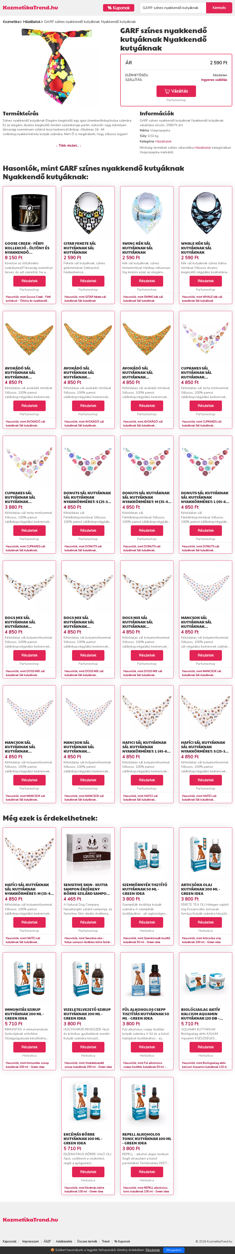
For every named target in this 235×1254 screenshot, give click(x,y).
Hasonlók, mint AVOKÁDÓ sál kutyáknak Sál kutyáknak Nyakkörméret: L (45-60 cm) (143, 425)
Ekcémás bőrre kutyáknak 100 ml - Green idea (83, 1139)
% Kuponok (122, 1242)
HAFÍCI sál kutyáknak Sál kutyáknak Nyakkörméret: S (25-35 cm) (204, 749)
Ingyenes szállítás (214, 80)
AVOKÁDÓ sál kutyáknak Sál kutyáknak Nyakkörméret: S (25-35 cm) (28, 376)
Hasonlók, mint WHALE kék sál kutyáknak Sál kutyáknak (202, 299)
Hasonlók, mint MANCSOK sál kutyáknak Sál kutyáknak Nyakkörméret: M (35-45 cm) (25, 800)
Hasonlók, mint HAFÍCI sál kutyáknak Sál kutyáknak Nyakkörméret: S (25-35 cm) (199, 800)
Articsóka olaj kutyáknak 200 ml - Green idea (200, 889)
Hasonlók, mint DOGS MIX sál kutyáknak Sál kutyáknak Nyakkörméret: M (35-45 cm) (84, 675)
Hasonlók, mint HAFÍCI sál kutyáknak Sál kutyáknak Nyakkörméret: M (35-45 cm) (24, 942)
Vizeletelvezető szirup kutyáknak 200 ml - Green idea (87, 1014)
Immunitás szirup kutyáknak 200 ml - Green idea (24, 1014)
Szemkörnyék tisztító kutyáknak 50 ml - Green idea (144, 889)
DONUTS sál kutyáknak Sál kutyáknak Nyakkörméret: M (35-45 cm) (146, 499)
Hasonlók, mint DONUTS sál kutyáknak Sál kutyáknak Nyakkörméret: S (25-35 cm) (83, 550)
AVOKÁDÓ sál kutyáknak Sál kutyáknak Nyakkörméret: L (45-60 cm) (146, 376)
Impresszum (30, 1242)
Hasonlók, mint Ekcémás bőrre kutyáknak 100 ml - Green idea (84, 1190)
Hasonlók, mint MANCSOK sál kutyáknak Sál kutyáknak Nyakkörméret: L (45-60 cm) (84, 800)
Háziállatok (163, 141)
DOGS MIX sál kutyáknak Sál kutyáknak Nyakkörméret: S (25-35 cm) (28, 626)
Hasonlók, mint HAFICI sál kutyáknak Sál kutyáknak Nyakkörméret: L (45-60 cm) (140, 800)
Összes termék (87, 1242)
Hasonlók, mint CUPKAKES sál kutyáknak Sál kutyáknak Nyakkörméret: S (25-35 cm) (201, 425)
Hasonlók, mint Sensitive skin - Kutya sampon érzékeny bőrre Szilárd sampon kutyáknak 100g (88, 942)
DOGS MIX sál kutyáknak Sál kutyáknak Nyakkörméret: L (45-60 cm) (146, 626)
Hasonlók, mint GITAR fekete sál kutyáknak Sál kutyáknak (85, 299)
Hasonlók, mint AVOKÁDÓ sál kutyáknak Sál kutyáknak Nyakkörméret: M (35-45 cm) (84, 425)
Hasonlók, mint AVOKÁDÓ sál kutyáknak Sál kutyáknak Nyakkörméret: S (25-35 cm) (25, 425)
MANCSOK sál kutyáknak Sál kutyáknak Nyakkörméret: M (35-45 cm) (29, 751)
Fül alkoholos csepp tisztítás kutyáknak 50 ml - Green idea (145, 1014)
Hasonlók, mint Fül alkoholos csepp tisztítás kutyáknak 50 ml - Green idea (144, 1067)
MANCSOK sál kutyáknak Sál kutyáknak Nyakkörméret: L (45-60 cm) (87, 751)
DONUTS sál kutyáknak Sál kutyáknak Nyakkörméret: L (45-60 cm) (204, 499)
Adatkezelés (64, 1242)
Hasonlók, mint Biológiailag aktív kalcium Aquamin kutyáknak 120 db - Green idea (205, 1067)
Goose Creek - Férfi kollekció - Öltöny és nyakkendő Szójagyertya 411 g (27, 250)
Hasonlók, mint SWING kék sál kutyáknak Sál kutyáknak (143, 299)
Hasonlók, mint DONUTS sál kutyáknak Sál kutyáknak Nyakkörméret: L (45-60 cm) (200, 550)
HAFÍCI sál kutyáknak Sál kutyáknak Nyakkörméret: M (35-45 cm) (29, 891)
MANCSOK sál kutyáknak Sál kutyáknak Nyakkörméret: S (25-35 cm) (204, 626)
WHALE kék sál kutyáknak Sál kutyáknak (196, 248)
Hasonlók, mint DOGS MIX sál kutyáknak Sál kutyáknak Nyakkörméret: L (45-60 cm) (142, 675)
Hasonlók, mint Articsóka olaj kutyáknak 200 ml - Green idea (201, 940)
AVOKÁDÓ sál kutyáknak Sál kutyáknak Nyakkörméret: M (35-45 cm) (87, 376)
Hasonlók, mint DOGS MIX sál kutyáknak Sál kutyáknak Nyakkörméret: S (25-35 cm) (25, 675)
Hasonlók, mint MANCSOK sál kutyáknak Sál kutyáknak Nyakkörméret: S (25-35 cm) (201, 675)
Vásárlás (176, 91)
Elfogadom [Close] (173, 1250)
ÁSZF (47, 1242)
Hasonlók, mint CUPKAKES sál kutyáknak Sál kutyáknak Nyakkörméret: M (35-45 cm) (25, 550)
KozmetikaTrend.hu (30, 7)
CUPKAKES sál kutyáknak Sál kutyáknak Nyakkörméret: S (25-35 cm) (204, 376)
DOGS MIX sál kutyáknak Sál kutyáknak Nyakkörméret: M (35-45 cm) (87, 626)
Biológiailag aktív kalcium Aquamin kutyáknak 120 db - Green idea (200, 1016)
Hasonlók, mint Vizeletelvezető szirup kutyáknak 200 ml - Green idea (88, 1065)
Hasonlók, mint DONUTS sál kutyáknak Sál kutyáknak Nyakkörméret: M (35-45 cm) (141, 550)
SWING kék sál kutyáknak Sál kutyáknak (137, 248)
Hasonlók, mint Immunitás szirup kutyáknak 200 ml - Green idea (27, 1065)
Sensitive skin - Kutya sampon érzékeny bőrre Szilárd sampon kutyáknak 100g (86, 891)
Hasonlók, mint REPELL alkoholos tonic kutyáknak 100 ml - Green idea (146, 1190)
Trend (105, 1242)
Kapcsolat (9, 1242)
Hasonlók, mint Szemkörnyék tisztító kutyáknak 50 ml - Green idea (146, 940)
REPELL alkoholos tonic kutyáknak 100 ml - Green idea (146, 1139)
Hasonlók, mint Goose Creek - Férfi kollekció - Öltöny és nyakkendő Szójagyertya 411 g (28, 301)
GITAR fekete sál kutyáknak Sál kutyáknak (80, 248)
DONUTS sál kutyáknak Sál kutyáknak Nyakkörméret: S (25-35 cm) (87, 499)
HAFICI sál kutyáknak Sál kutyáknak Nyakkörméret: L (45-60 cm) (146, 749)
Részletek (29, 281)
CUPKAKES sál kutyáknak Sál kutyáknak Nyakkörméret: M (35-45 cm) (29, 501)
